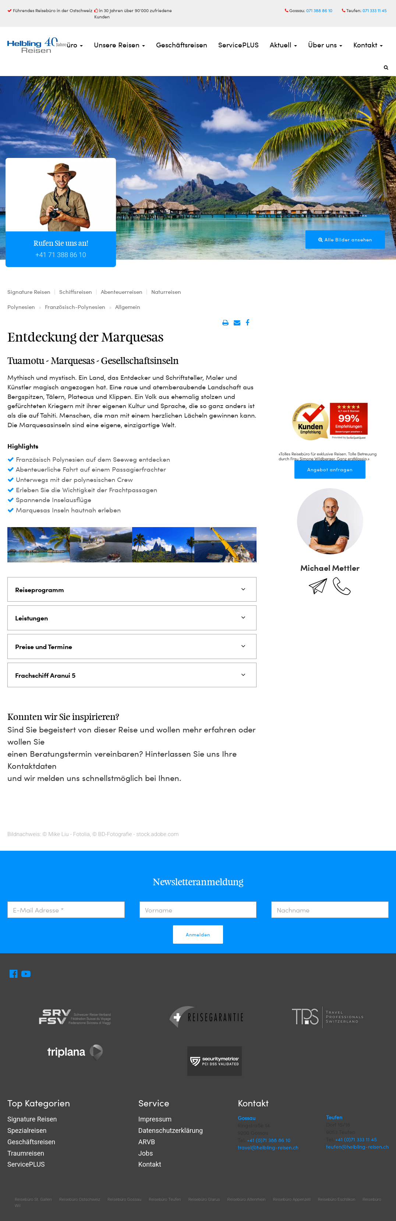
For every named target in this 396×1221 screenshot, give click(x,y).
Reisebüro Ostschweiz (79, 1199)
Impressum (155, 1119)
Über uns (325, 45)
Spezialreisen (26, 1130)
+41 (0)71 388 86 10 (268, 1140)
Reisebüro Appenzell (292, 1199)
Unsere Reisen (119, 45)
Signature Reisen (32, 1119)
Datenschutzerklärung (170, 1130)
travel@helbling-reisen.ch (268, 1147)
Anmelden (198, 934)
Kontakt (368, 45)
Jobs (145, 1153)
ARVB (146, 1142)
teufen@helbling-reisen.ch (357, 1146)
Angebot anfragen (330, 469)
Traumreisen (25, 1153)
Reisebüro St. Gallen (33, 1199)
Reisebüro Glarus (204, 1199)
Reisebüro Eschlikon (336, 1199)
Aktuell (283, 45)
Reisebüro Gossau (124, 1199)
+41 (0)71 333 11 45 (356, 1139)
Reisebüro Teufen (165, 1199)
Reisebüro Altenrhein (246, 1199)
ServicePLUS (238, 45)
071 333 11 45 (375, 10)
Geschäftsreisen (181, 45)
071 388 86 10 (319, 10)
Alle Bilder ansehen (345, 239)
